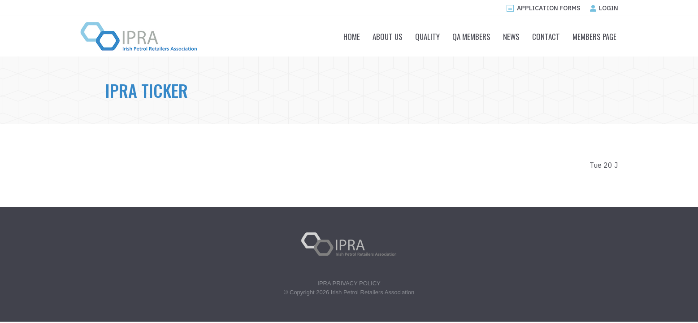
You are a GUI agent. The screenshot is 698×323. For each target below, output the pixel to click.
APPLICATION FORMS (543, 8)
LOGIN (604, 8)
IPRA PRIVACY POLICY (348, 283)
